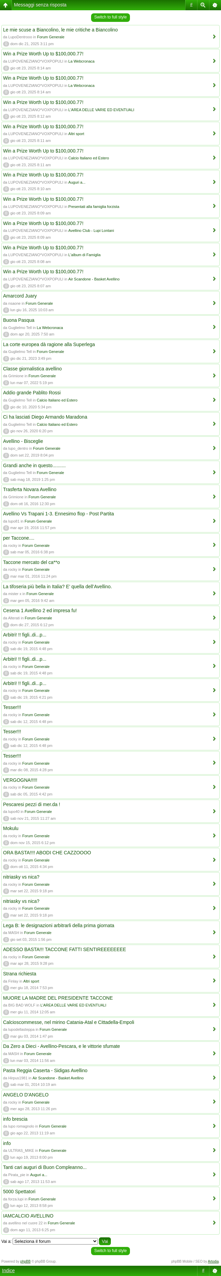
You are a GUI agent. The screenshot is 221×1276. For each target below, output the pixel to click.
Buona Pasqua (18, 320)
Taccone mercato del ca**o (31, 562)
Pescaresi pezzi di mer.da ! (31, 804)
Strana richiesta (19, 973)
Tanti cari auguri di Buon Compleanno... (45, 1167)
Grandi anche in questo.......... (34, 465)
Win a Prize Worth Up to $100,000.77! (43, 53)
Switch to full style (110, 17)
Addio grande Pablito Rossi (32, 392)
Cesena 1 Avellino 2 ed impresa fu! (40, 610)
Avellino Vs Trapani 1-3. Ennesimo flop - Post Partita (58, 513)
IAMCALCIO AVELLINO (28, 1216)
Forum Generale (50, 37)
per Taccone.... (18, 538)
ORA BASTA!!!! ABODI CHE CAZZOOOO (47, 852)
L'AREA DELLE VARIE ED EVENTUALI (101, 110)
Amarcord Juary (20, 296)
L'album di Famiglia (84, 255)
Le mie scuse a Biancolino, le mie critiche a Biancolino (60, 29)
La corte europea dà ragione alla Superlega (49, 344)
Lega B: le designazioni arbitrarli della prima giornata (58, 925)
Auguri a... (76, 182)
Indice (8, 1270)
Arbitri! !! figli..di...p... (24, 634)
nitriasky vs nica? (21, 877)
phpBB (25, 1261)
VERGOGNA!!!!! (20, 780)
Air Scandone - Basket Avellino (93, 279)
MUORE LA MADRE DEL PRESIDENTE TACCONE (58, 998)
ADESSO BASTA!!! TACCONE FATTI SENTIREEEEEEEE (64, 949)
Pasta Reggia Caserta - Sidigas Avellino (45, 1070)
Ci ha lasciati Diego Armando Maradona (45, 417)
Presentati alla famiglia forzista (93, 207)
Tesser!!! (12, 707)
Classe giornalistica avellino (32, 368)
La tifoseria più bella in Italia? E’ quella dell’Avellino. (57, 586)
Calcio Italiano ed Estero (88, 158)
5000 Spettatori (19, 1191)
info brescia (15, 1119)
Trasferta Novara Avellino (29, 489)
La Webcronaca (81, 61)
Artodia (213, 1261)
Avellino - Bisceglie (23, 441)
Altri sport (76, 134)
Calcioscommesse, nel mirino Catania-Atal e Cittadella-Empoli (68, 1022)
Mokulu (10, 828)
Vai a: (6, 1241)
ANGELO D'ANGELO (25, 1094)
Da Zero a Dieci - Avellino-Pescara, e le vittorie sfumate (61, 1046)
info (7, 1143)
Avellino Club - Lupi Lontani (91, 230)
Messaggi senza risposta (40, 5)
